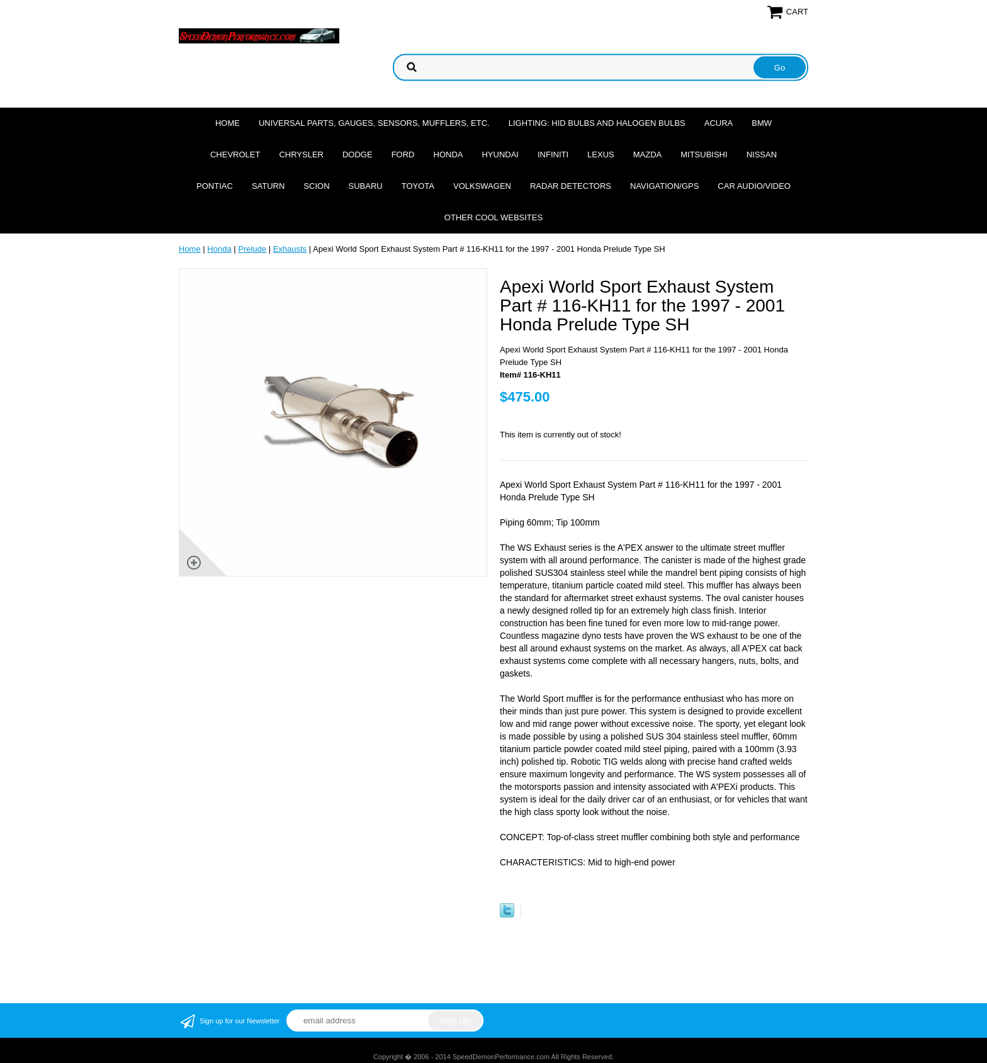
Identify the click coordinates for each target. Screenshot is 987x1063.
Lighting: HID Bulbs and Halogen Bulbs (597, 123)
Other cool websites (493, 217)
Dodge (357, 154)
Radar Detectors (570, 186)
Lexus (600, 154)
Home (227, 123)
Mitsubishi (703, 154)
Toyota (418, 186)
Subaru (366, 186)
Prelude (252, 249)
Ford (403, 154)
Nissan (762, 154)
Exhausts (290, 249)
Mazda (647, 154)
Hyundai (500, 154)
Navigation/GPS (664, 186)
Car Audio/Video (754, 186)
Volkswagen (482, 186)
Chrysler (301, 154)
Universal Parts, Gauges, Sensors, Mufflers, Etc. (374, 123)
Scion (316, 186)
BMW (762, 123)
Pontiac (214, 186)
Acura (718, 123)
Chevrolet (235, 154)
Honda (448, 154)
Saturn (268, 186)
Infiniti (553, 154)
